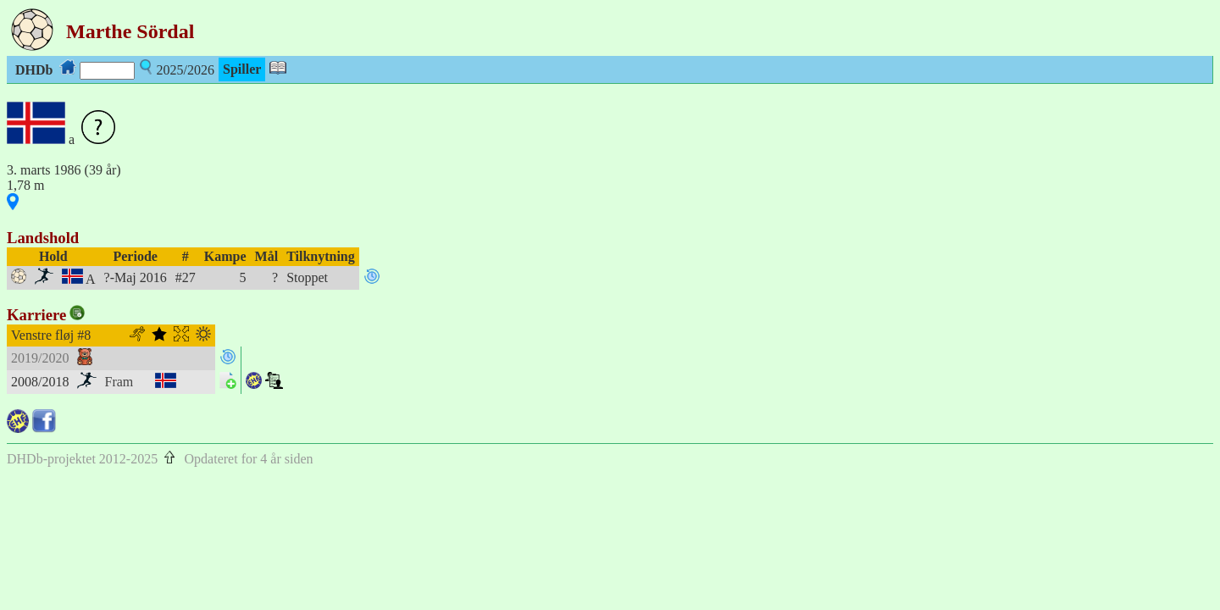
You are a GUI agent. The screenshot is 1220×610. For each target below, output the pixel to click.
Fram (119, 381)
